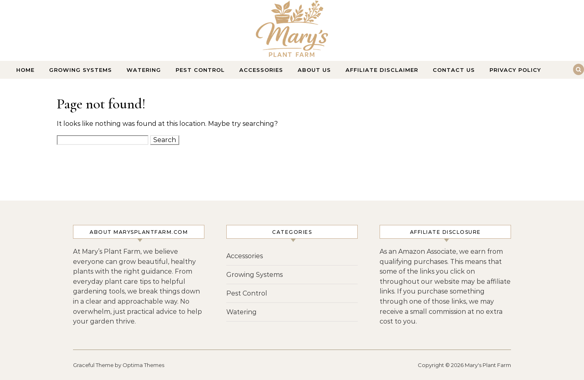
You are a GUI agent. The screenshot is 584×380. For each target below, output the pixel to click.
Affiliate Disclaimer (382, 70)
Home (25, 70)
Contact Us (454, 70)
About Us (314, 70)
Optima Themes (143, 365)
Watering (144, 70)
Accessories (261, 70)
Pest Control (200, 70)
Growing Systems (80, 70)
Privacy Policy (515, 70)
